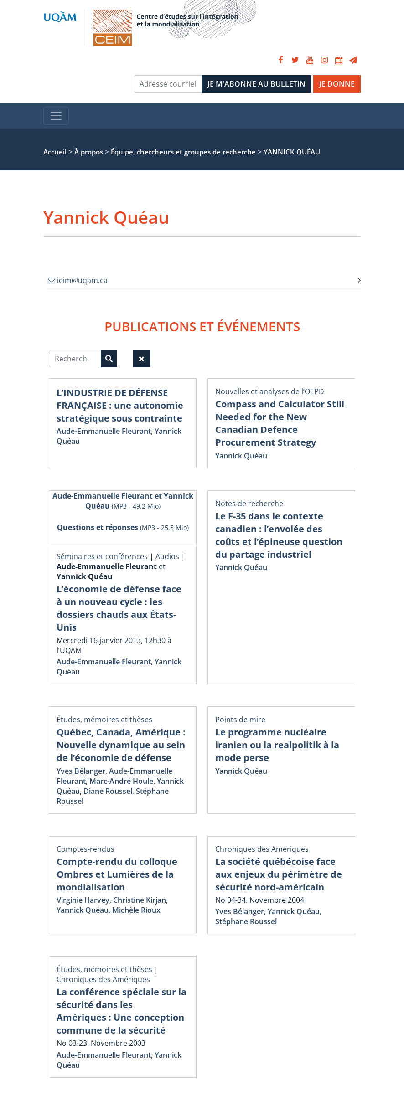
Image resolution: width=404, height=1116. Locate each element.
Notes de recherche (249, 504)
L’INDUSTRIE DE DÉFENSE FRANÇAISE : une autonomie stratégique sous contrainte (120, 405)
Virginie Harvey (83, 900)
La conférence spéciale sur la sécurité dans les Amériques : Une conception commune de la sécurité (121, 1011)
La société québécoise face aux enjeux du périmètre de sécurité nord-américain (278, 874)
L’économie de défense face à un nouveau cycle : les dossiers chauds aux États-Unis (119, 608)
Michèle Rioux (136, 910)
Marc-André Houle (121, 781)
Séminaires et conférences (102, 556)
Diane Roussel (107, 791)
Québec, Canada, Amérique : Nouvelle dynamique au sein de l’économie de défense (121, 745)
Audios (167, 556)
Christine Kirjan (139, 900)
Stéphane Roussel (246, 921)
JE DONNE (337, 84)
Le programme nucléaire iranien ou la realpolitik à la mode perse (277, 745)
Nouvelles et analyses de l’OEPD (269, 391)
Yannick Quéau (241, 456)
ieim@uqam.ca (78, 280)
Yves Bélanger (81, 771)
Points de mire (240, 720)
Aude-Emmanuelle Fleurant (104, 431)
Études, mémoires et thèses (104, 720)
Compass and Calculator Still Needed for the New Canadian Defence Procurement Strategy (279, 423)
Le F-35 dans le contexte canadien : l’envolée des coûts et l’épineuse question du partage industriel (278, 535)
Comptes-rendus (85, 849)
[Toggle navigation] (56, 116)
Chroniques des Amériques (262, 849)
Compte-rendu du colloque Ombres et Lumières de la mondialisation (117, 874)
